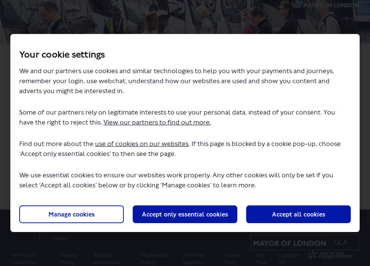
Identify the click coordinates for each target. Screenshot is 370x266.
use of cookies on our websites (142, 144)
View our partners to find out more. (157, 122)
